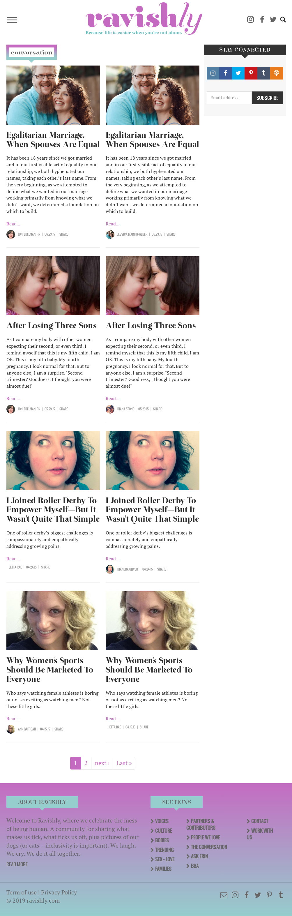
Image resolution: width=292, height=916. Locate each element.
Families (163, 868)
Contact (259, 821)
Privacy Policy (59, 892)
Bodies (162, 840)
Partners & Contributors (200, 824)
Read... (13, 223)
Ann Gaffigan (27, 729)
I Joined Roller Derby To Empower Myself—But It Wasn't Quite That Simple (53, 509)
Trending (164, 849)
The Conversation (209, 846)
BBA (195, 865)
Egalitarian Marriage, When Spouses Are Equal (53, 139)
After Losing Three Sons (51, 325)
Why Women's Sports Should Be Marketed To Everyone (49, 669)
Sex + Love (164, 859)
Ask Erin (199, 856)
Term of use (21, 892)
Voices (162, 821)
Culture (163, 830)
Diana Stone (125, 409)
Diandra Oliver (127, 569)
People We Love (205, 837)
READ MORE (17, 864)
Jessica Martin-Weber (132, 234)
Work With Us (260, 834)
